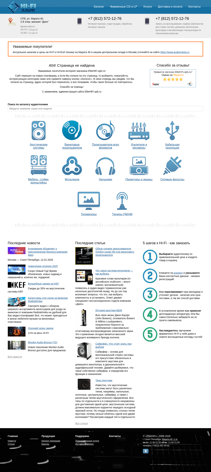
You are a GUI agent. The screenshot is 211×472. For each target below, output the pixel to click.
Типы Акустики (103, 380)
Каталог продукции (51, 441)
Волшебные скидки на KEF (43, 283)
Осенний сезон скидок (40, 328)
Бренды (45, 444)
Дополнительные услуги (87, 441)
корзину (178, 272)
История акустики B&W (108, 310)
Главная (13, 436)
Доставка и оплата (170, 6)
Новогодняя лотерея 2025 (43, 266)
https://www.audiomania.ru (174, 52)
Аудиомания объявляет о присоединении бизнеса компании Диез (47, 251)
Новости (12, 441)
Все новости (15, 356)
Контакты (194, 6)
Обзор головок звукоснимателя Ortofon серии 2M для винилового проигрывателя (114, 251)
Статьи (11, 444)
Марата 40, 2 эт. (170, 439)
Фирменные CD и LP (123, 6)
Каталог (99, 6)
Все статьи (81, 423)
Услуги (147, 6)
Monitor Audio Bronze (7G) (42, 342)
